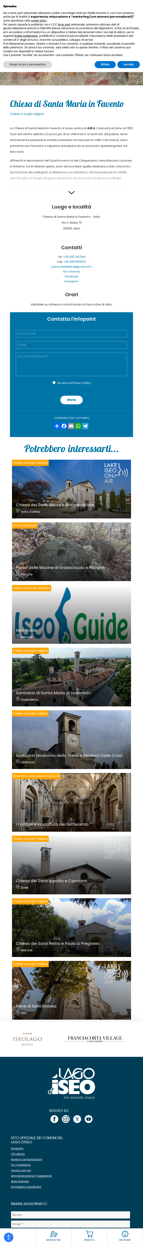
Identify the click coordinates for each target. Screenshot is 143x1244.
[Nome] (70, 1215)
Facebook (71, 276)
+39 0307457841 (74, 257)
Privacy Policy (81, 383)
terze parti (64, 24)
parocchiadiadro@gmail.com (71, 267)
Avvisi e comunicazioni (26, 1159)
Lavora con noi (21, 1170)
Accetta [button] (129, 64)
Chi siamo (18, 1154)
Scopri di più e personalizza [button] (27, 64)
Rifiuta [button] (105, 64)
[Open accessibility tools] (8, 1237)
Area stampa (20, 1181)
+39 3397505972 (74, 262)
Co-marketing (21, 1165)
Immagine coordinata (26, 1187)
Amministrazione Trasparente (31, 1176)
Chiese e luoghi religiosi (27, 114)
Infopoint (17, 1148)
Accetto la (74, 383)
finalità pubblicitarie (26, 35)
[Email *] (70, 1224)
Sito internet (71, 272)
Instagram (71, 281)
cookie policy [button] (39, 20)
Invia (71, 400)
